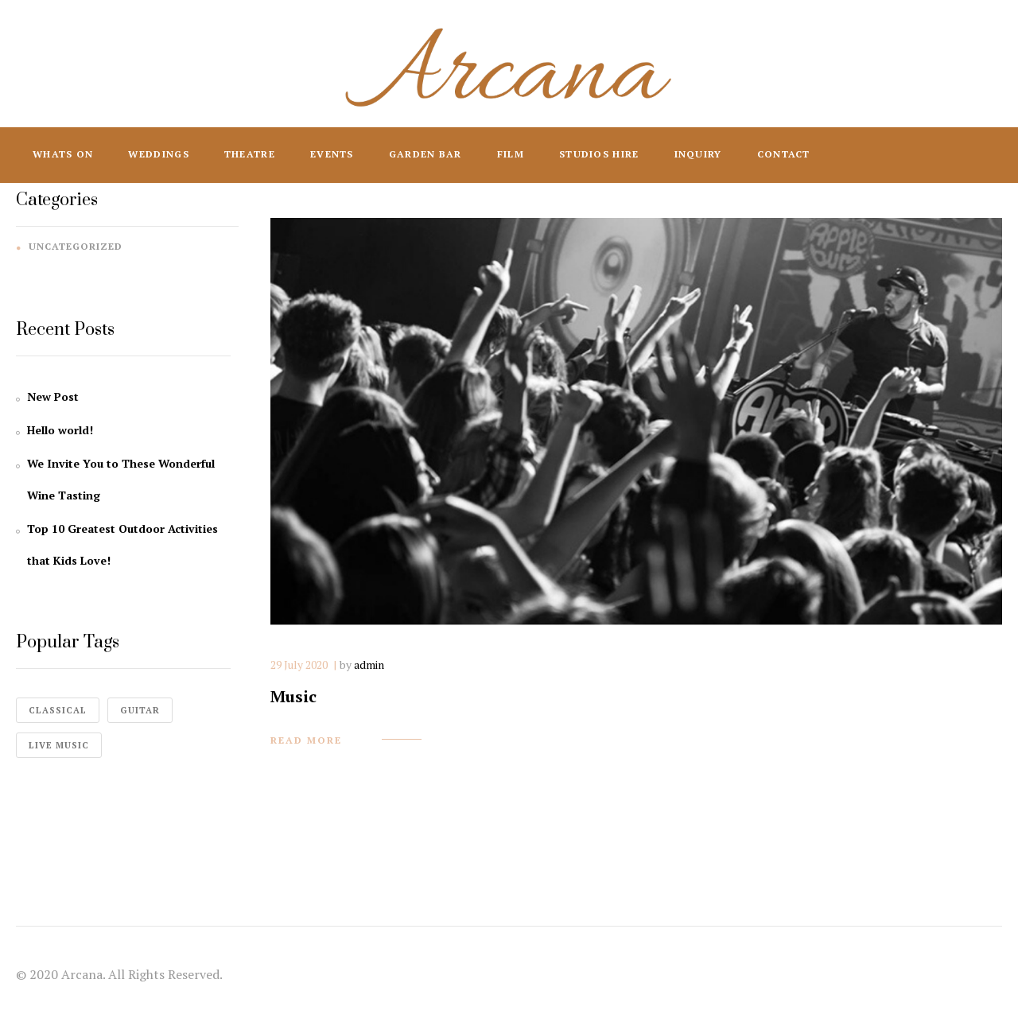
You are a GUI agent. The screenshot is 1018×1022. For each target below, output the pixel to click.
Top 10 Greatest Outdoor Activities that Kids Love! (122, 544)
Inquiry (698, 154)
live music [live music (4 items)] (59, 745)
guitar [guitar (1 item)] (140, 710)
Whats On (63, 154)
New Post (53, 396)
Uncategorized (75, 246)
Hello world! (60, 429)
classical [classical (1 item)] (58, 710)
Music (293, 696)
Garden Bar (425, 154)
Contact (783, 154)
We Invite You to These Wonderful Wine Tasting (121, 479)
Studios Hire (599, 154)
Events (332, 154)
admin (369, 664)
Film (510, 154)
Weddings (158, 154)
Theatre (249, 154)
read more (306, 740)
